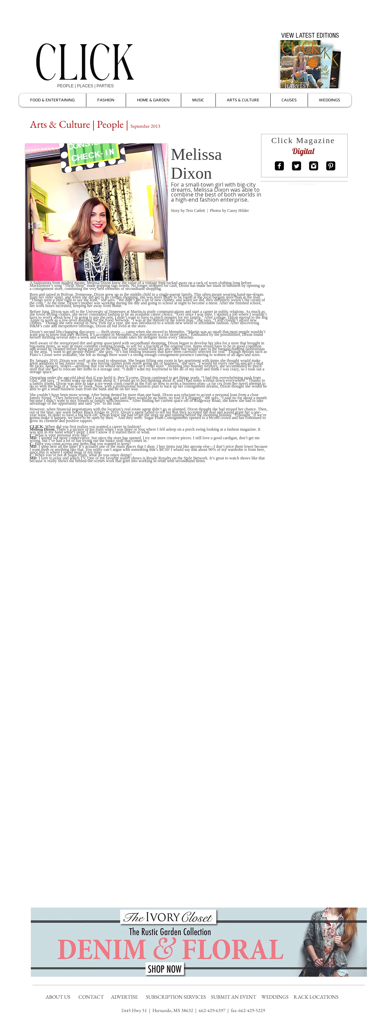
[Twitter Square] (296, 165)
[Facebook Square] (279, 165)
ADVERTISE (125, 997)
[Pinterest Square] (330, 165)
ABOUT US (58, 997)
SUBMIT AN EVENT (234, 997)
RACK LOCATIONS (317, 997)
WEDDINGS (276, 997)
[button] (96, 212)
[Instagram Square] (313, 165)
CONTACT (91, 997)
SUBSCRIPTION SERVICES (176, 997)
